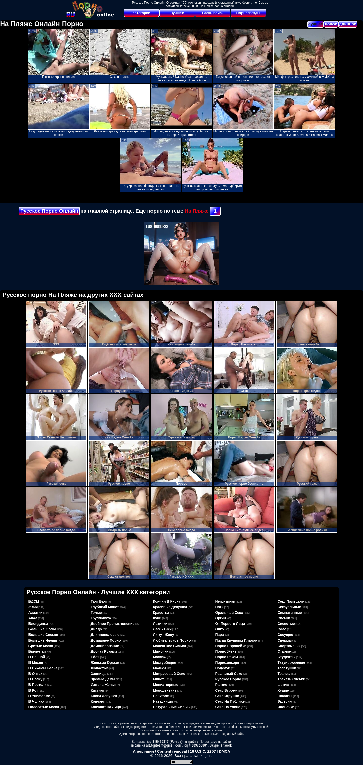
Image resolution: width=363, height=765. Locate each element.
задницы (99, 674)
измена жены (103, 685)
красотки (161, 612)
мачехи (159, 668)
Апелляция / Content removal (160, 751)
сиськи (284, 618)
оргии (220, 618)
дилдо (96, 629)
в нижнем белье (43, 668)
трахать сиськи (291, 679)
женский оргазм (105, 662)
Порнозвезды (248, 13)
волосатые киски (43, 707)
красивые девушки (170, 607)
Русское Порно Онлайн (49, 211)
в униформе (39, 696)
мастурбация (164, 662)
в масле (35, 662)
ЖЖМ (33, 607)
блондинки (38, 624)
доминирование (105, 646)
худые (283, 690)
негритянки (225, 601)
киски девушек (104, 696)
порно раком (226, 657)
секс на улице (227, 707)
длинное (347, 24)
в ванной (36, 657)
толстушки (287, 668)
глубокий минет (105, 607)
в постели (37, 685)
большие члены (42, 640)
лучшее (315, 24)
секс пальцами (291, 601)
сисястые (286, 624)
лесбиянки (162, 629)
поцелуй (222, 668)
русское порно (228, 679)
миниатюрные (165, 685)
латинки (160, 624)
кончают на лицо (106, 707)
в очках (35, 674)
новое (331, 24)
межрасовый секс (169, 674)
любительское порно (172, 640)
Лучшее (177, 13)
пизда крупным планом (236, 640)
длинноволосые (105, 635)
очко (219, 629)
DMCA (224, 751)
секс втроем (226, 690)
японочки (286, 707)
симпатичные (290, 612)
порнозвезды (227, 662)
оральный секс (229, 612)
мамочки (161, 651)
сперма (284, 640)
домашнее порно (106, 640)
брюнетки (37, 651)
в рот (33, 690)
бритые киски (40, 646)
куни (157, 618)
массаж (159, 657)
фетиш (283, 685)
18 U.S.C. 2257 (203, 751)
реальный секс (228, 674)
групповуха (101, 618)
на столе (161, 696)
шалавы (285, 696)
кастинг (97, 690)
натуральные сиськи (172, 707)
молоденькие (165, 690)
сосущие (285, 635)
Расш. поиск (212, 13)
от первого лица (230, 624)
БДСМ (33, 601)
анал (32, 618)
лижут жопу (163, 635)
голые (96, 612)
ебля (95, 657)
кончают (98, 701)
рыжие (221, 685)
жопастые (100, 668)
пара (219, 635)
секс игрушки (227, 696)
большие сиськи (43, 635)
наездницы (163, 701)
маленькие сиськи (169, 646)
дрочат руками (104, 651)
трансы (284, 674)
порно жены (226, 651)
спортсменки (289, 646)
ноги (219, 607)
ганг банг (99, 601)
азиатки (35, 612)
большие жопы (42, 629)
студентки (287, 657)
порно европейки (231, 646)
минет (158, 679)
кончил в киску (166, 601)
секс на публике (230, 701)
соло (282, 629)
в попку (35, 679)
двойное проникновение (113, 624)
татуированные (291, 662)
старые (284, 651)
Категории (141, 13)
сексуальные (289, 607)
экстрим (285, 701)
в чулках (36, 701)
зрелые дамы (103, 679)
